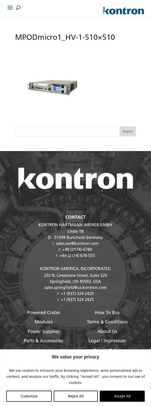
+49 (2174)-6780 (77, 249)
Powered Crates (43, 312)
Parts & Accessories (43, 341)
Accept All (122, 396)
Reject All (76, 396)
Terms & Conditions (107, 322)
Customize (29, 396)
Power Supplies (44, 331)
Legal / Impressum (107, 341)
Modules (44, 322)
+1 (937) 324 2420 (77, 293)
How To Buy (107, 312)
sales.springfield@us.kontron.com (75, 287)
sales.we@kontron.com (77, 243)
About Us (107, 331)
